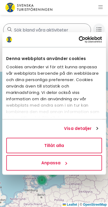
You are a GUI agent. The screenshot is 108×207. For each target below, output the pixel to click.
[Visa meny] (100, 7)
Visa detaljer (77, 128)
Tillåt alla (54, 145)
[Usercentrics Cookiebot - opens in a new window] (78, 39)
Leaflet (70, 204)
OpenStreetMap (95, 204)
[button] (42, 180)
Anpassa (54, 163)
